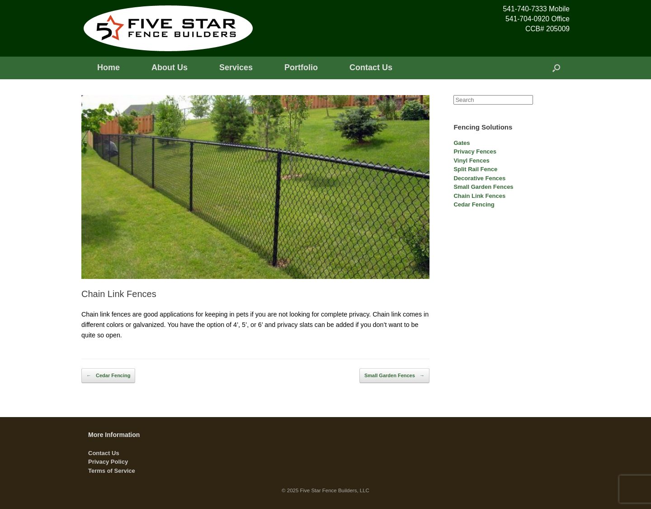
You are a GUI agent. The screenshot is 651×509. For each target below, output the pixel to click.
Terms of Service (111, 470)
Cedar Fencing (108, 375)
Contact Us (370, 67)
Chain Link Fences (479, 195)
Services (236, 67)
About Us (169, 67)
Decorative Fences (479, 178)
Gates (461, 142)
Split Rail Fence (475, 169)
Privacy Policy (108, 461)
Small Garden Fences (394, 375)
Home (108, 67)
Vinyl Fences (471, 160)
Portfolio (301, 67)
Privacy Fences (474, 151)
